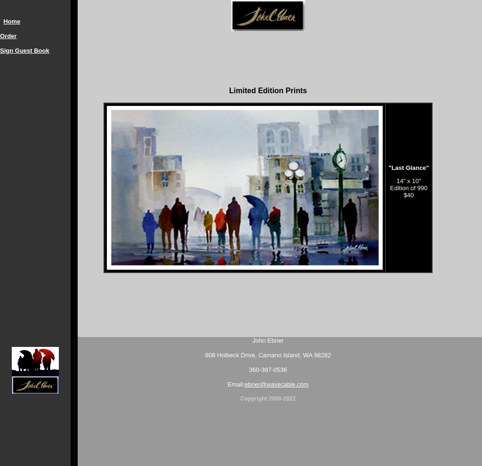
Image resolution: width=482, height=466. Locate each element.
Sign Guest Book (24, 50)
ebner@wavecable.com (277, 384)
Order (8, 36)
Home (11, 21)
